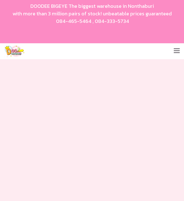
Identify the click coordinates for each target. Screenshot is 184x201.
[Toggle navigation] (177, 51)
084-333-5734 (112, 21)
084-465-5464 (73, 21)
